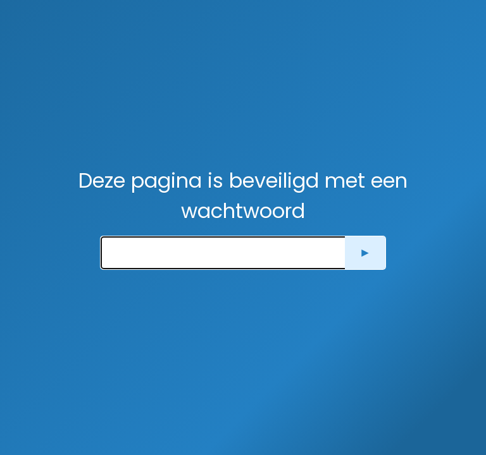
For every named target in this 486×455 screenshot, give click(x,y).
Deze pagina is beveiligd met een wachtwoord (243, 195)
